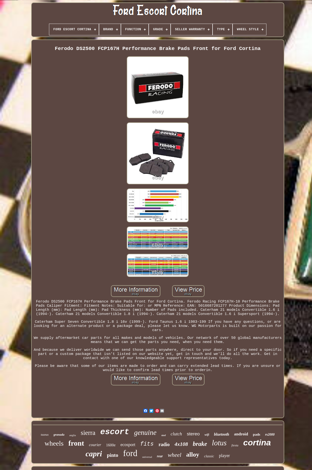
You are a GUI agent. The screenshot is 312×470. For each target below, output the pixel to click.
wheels (54, 443)
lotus (219, 443)
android (241, 434)
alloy (192, 454)
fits (147, 444)
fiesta (235, 445)
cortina (257, 442)
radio (164, 444)
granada (58, 434)
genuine (145, 432)
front (76, 443)
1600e (111, 445)
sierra (88, 432)
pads (256, 434)
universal (147, 456)
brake (200, 444)
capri (94, 453)
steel (163, 435)
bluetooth (221, 434)
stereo (193, 433)
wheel (174, 455)
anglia (72, 435)
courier (95, 444)
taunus (45, 434)
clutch (176, 433)
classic (209, 456)
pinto (112, 455)
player (224, 455)
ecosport (127, 444)
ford (130, 453)
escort (114, 432)
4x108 (181, 444)
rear (160, 456)
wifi (207, 434)
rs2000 (270, 434)
